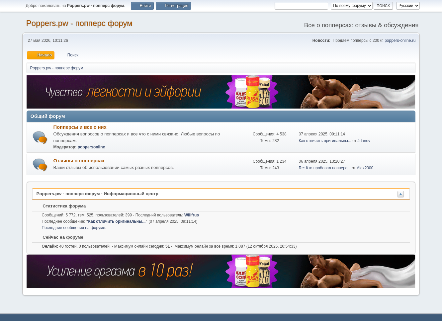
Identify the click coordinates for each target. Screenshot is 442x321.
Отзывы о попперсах (79, 160)
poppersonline (91, 147)
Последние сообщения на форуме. (74, 227)
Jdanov (363, 140)
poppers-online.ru (400, 40)
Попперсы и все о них (80, 127)
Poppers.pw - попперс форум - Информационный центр (97, 193)
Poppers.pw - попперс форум (79, 23)
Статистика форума (61, 205)
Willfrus (191, 215)
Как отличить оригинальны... (325, 140)
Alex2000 (365, 168)
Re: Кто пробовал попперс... (324, 168)
